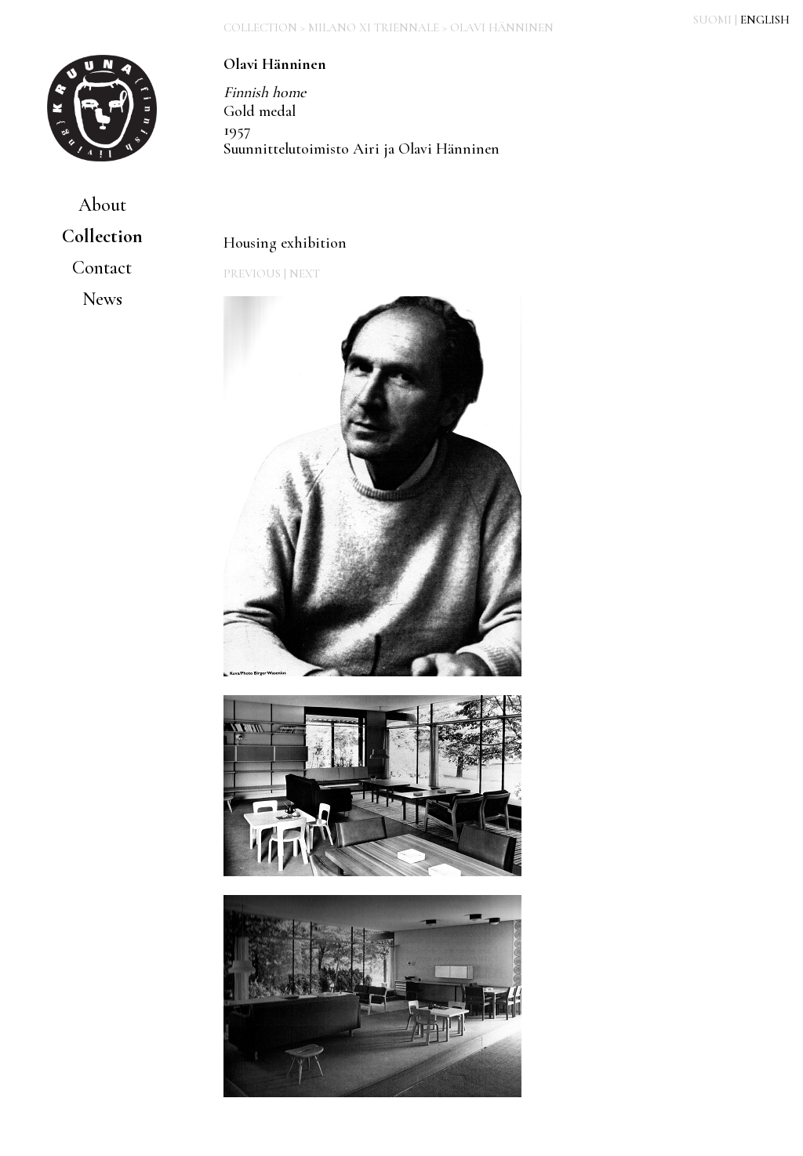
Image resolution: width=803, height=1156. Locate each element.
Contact (102, 268)
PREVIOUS (252, 273)
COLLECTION (260, 27)
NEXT (304, 273)
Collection (102, 236)
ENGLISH (765, 20)
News (102, 299)
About (102, 205)
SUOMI (712, 20)
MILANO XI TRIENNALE (373, 27)
